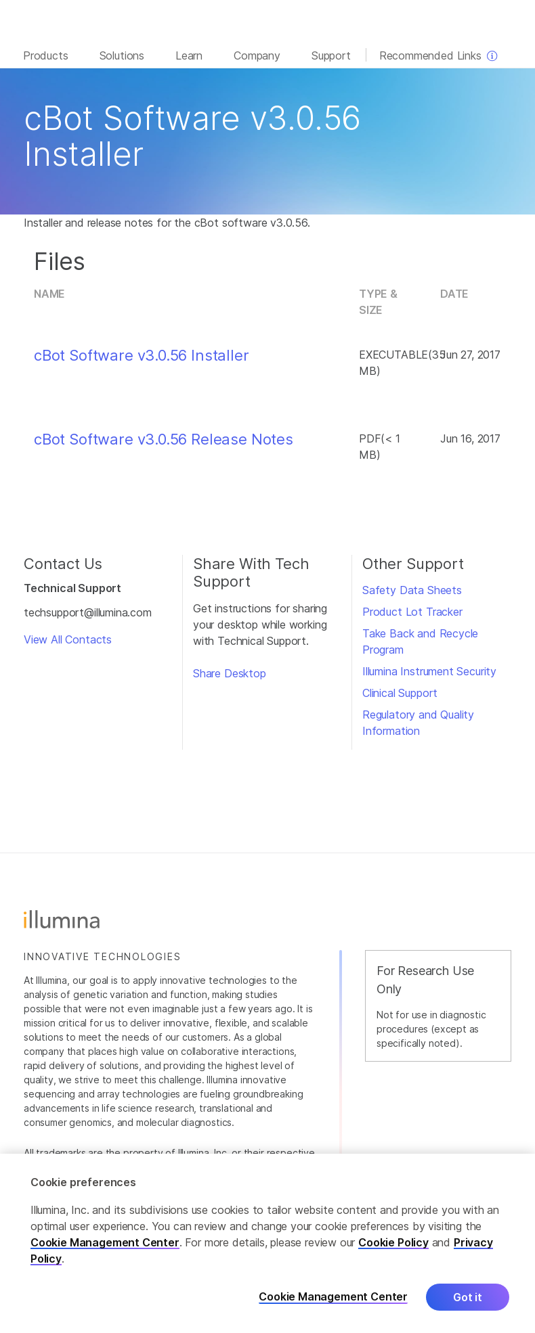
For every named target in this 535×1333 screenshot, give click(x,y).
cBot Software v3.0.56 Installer (141, 355)
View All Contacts (68, 639)
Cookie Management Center (104, 1242)
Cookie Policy (393, 1242)
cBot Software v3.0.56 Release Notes (163, 439)
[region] (267, 1243)
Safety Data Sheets (412, 590)
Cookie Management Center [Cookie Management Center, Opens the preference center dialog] (333, 1296)
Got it (467, 1297)
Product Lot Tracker (412, 611)
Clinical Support (399, 693)
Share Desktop (229, 673)
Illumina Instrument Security (429, 671)
